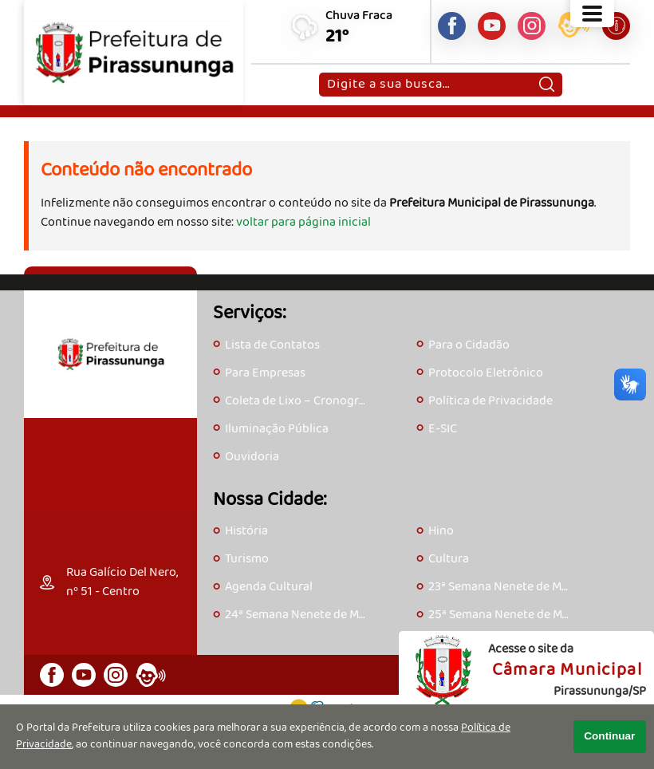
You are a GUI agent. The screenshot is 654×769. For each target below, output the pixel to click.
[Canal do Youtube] (492, 26)
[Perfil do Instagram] (532, 26)
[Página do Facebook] (452, 26)
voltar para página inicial (303, 222)
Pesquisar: (326, 72)
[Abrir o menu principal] (592, 13)
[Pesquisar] (546, 85)
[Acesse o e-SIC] (616, 26)
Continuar (609, 736)
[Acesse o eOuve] (573, 28)
